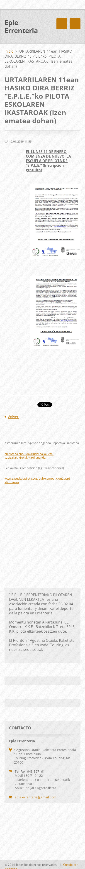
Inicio (9, 51)
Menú (75, 23)
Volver (13, 416)
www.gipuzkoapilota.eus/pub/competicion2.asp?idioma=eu (37, 480)
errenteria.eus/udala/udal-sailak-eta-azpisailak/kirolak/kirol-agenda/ (29, 456)
